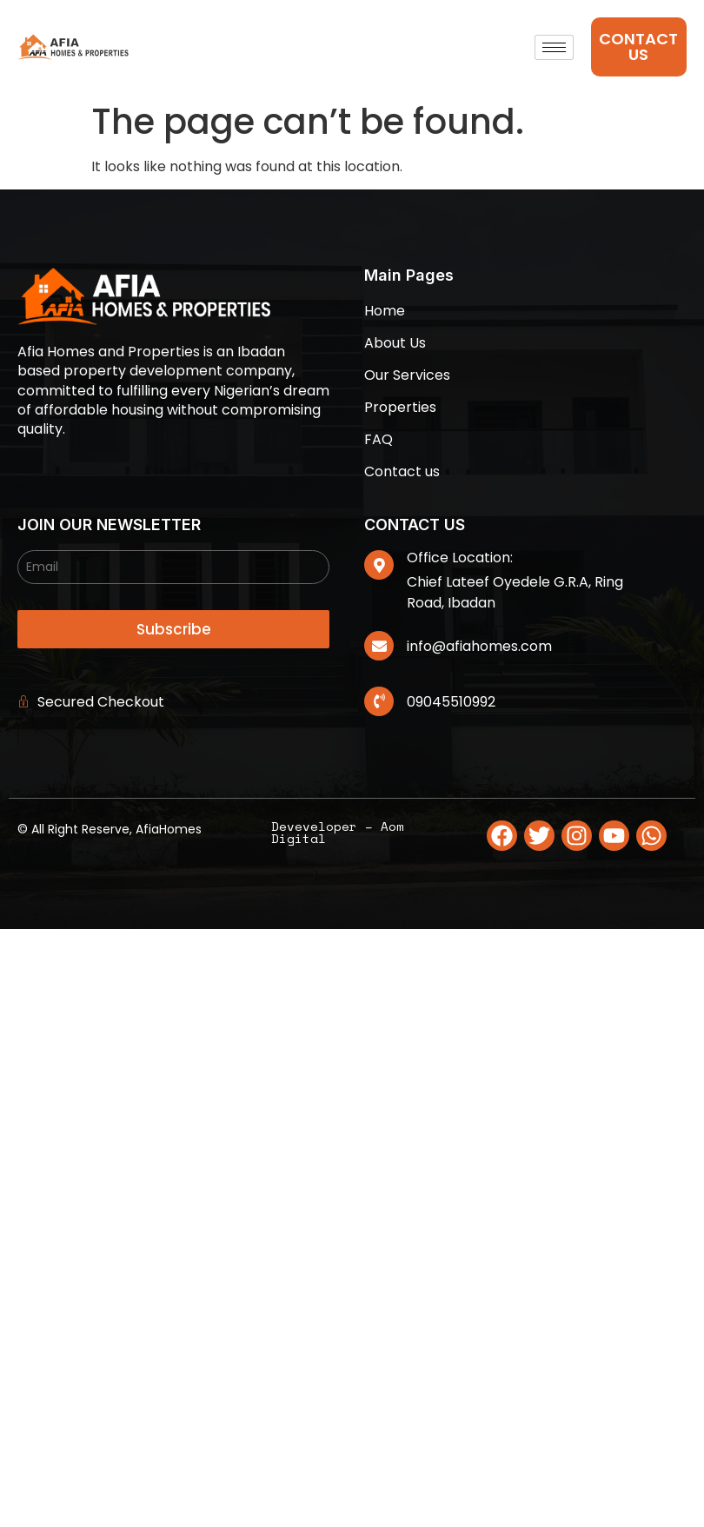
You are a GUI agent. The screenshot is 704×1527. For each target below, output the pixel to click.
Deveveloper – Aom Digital (337, 832)
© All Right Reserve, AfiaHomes (109, 829)
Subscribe (173, 629)
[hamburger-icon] (554, 47)
